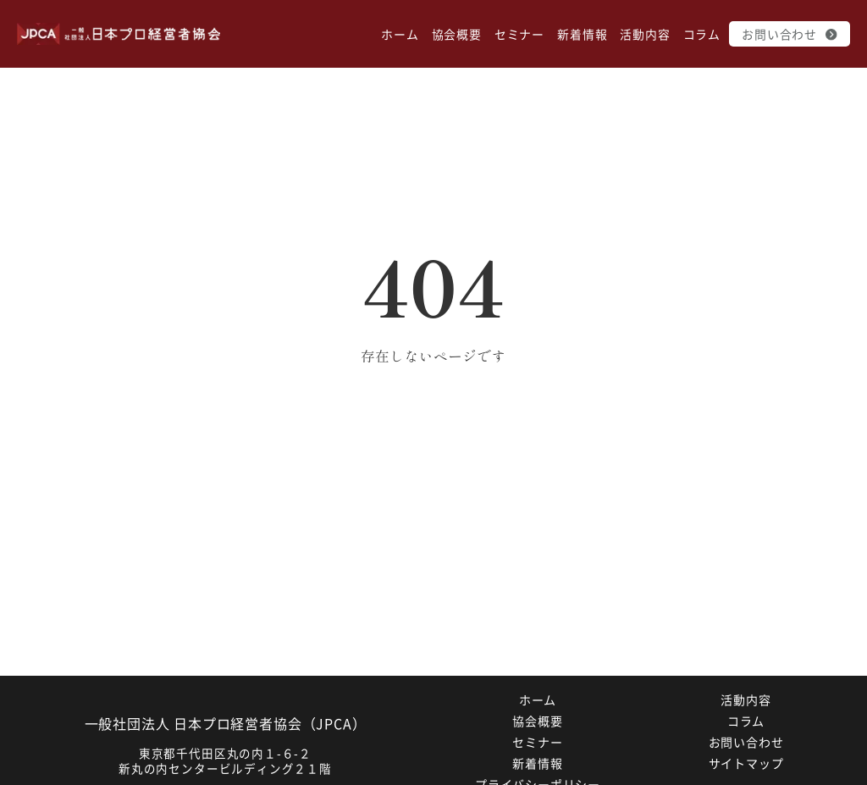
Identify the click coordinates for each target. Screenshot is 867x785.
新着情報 (582, 33)
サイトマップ (746, 763)
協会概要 (457, 33)
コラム (702, 33)
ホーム (399, 33)
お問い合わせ (789, 33)
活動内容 (645, 33)
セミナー (519, 33)
